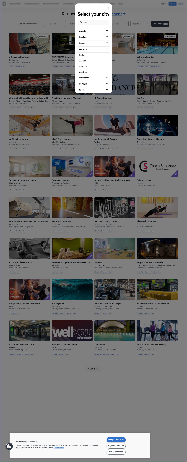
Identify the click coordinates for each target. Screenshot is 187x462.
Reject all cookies (116, 446)
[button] (9, 446)
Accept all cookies (116, 440)
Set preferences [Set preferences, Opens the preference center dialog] (116, 452)
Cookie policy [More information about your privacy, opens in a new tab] (59, 448)
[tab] (93, 31)
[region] (80, 445)
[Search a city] (93, 22)
